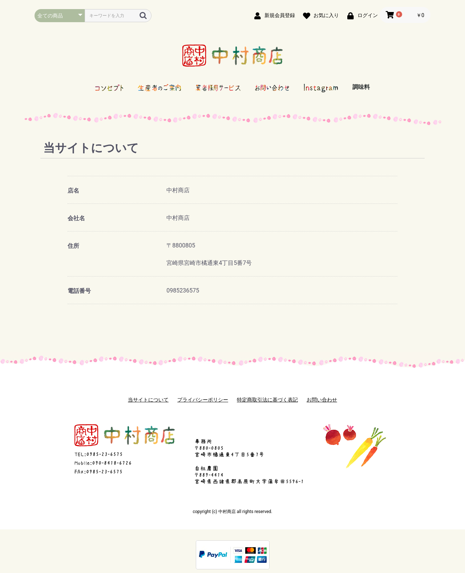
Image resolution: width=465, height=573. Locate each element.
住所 (73, 245)
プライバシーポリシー (202, 400)
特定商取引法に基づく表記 (267, 400)
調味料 (361, 87)
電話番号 (79, 290)
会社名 (76, 218)
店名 (73, 190)
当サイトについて (148, 400)
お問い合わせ (322, 400)
